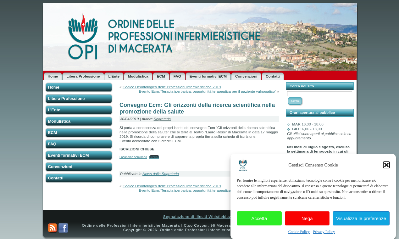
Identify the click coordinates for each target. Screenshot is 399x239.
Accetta (259, 218)
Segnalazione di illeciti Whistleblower (199, 216)
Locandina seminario (133, 157)
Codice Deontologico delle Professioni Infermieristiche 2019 (172, 87)
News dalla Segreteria (160, 174)
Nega (307, 218)
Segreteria (162, 119)
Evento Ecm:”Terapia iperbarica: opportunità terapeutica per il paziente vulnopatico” (207, 91)
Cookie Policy (299, 232)
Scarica (154, 157)
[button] (386, 165)
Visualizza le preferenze (361, 218)
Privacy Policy (324, 232)
